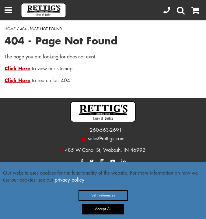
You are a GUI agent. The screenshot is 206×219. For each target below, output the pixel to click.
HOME (10, 29)
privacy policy (69, 180)
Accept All (103, 209)
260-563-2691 (106, 130)
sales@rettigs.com (106, 138)
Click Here (17, 68)
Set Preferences (103, 195)
